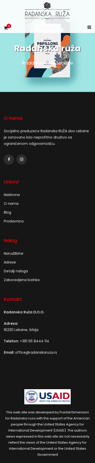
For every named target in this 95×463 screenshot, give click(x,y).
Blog (7, 212)
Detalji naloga (16, 271)
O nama (11, 203)
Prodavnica (14, 221)
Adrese (10, 262)
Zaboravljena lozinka (22, 279)
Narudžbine (13, 253)
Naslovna (12, 194)
